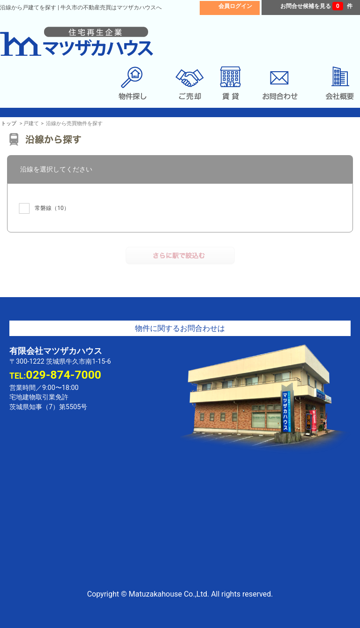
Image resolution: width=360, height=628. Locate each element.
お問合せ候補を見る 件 (316, 6)
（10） (44, 208)
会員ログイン (235, 6)
